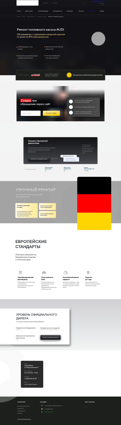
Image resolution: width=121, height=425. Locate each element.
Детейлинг (92, 11)
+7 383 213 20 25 (48, 412)
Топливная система (41, 16)
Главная (18, 16)
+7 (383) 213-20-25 (98, 1)
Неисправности (31, 16)
